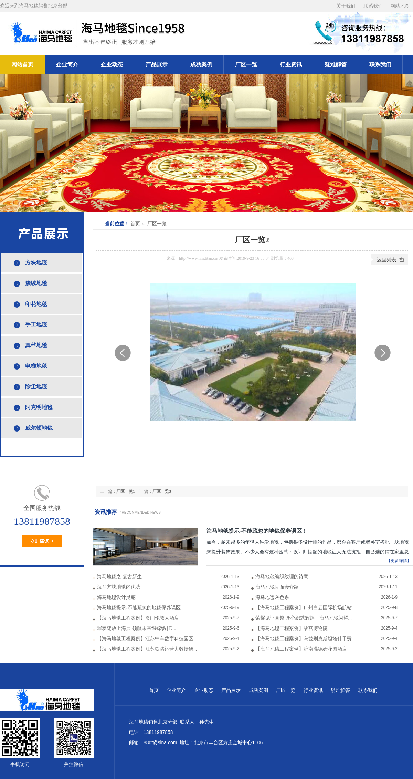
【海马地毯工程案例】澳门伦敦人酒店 (138, 618)
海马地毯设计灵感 (116, 597)
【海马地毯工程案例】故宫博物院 (291, 628)
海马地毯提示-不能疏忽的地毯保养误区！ (256, 531)
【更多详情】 (398, 560)
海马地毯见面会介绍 (277, 587)
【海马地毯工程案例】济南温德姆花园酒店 (301, 649)
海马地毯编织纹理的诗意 (281, 576)
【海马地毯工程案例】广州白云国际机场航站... (305, 607)
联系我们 (373, 6)
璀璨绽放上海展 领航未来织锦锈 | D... (136, 628)
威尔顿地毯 (39, 428)
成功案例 (201, 64)
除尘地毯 (36, 387)
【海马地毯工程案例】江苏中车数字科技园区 (145, 638)
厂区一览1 (125, 491)
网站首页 (22, 64)
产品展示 (157, 64)
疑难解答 (336, 64)
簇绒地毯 (36, 283)
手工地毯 (36, 325)
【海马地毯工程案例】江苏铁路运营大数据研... (147, 649)
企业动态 (112, 64)
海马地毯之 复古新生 (119, 576)
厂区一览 (246, 64)
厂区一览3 (161, 491)
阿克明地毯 (39, 407)
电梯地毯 (36, 366)
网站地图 (400, 6)
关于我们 (346, 6)
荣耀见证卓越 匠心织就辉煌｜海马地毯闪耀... (303, 618)
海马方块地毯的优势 (118, 587)
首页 (154, 690)
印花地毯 (36, 304)
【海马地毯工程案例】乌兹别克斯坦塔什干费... (305, 638)
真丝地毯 (36, 345)
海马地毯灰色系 (272, 597)
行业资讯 (291, 64)
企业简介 (67, 64)
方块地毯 (36, 263)
